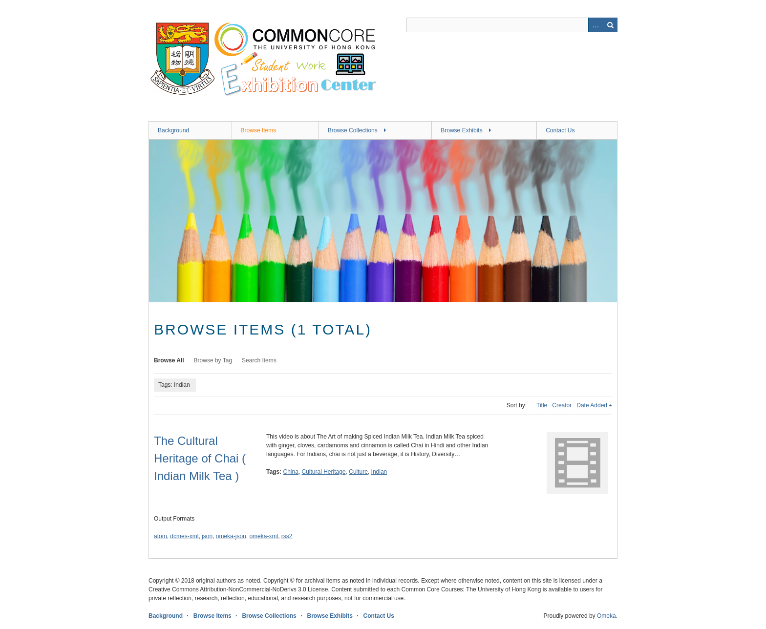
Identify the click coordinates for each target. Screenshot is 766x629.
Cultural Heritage (324, 471)
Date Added (591, 405)
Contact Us (560, 130)
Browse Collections (353, 130)
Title (541, 405)
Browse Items (259, 130)
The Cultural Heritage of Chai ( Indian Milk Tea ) (200, 458)
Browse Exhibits (461, 130)
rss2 (287, 536)
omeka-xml (263, 536)
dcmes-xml (184, 536)
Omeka (606, 615)
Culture (358, 471)
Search (610, 25)
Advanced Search (595, 25)
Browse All (169, 360)
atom (160, 536)
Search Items (259, 360)
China (290, 471)
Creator (562, 405)
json (207, 536)
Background (173, 130)
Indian (379, 471)
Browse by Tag (213, 360)
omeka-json (231, 536)
